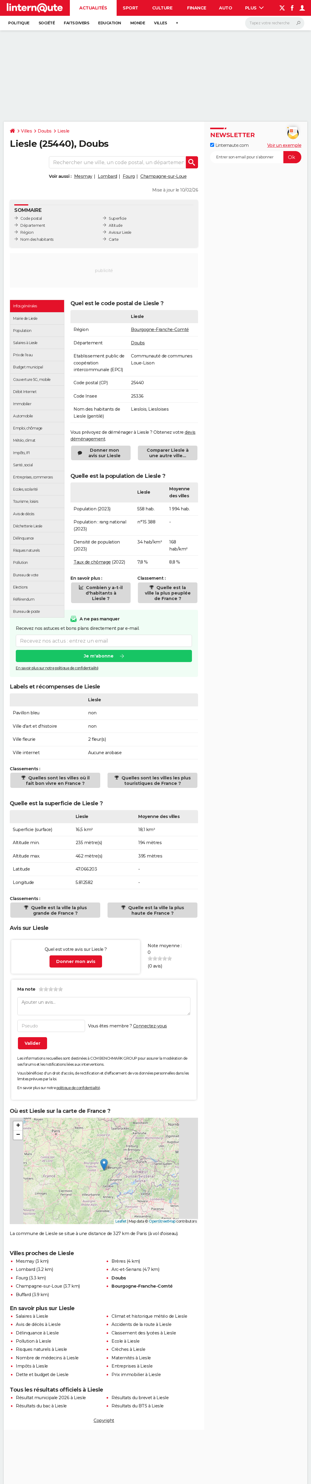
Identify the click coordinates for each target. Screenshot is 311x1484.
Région (26, 232)
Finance (196, 8)
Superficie (117, 218)
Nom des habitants (36, 239)
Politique (18, 23)
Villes (160, 23)
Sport (130, 8)
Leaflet (121, 1221)
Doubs (45, 131)
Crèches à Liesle (128, 1349)
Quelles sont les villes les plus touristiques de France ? (155, 780)
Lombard (107, 176)
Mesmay (83, 176)
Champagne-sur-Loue (163, 176)
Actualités (93, 8)
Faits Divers (76, 23)
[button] (104, 1164)
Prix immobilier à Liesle (136, 1374)
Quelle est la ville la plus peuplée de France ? (168, 593)
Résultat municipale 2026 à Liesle (51, 1397)
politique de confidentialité (78, 1087)
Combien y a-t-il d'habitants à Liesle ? (104, 593)
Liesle (63, 131)
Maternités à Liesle (131, 1358)
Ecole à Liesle (125, 1341)
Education (109, 23)
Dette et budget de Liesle (42, 1374)
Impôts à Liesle (32, 1366)
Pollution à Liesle (33, 1341)
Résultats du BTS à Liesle (137, 1406)
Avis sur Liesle (120, 232)
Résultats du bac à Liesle (41, 1406)
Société (47, 23)
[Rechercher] (274, 23)
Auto (225, 8)
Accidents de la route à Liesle (141, 1324)
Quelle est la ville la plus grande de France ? (58, 910)
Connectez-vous (150, 1026)
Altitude (115, 225)
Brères (118, 1261)
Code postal (31, 218)
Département (32, 225)
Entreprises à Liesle (131, 1366)
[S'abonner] (255, 157)
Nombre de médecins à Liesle (47, 1358)
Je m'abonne (99, 656)
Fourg (129, 176)
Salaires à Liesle (32, 1316)
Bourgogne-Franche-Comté (160, 329)
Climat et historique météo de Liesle (149, 1316)
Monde (137, 23)
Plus (254, 8)
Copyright (104, 1420)
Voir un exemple (284, 145)
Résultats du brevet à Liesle (140, 1397)
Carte (114, 239)
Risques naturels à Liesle (41, 1349)
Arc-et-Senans (126, 1269)
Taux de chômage (92, 562)
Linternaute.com (229, 145)
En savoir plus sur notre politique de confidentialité (57, 668)
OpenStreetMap (162, 1221)
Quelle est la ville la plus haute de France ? (155, 910)
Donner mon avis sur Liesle (104, 452)
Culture (162, 8)
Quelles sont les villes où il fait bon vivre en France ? (58, 780)
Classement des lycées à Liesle (143, 1333)
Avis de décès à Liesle (38, 1324)
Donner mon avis (75, 961)
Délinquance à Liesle (37, 1333)
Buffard (23, 1294)
